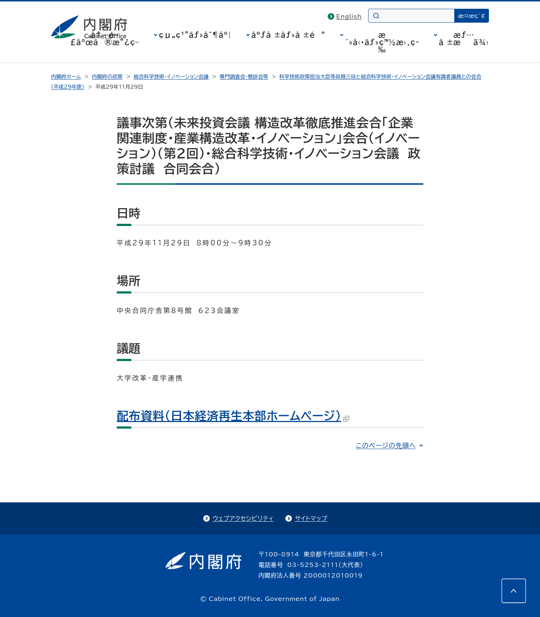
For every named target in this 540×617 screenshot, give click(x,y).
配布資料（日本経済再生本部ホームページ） (233, 416)
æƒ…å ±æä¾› (464, 38)
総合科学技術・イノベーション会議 (171, 76)
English (349, 16)
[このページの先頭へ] (513, 590)
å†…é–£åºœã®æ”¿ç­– (104, 38)
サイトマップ (311, 518)
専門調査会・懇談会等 (244, 76)
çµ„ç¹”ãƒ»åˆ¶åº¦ (195, 34)
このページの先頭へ (386, 445)
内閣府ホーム (66, 76)
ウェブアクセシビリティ (243, 518)
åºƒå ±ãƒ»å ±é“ (288, 34)
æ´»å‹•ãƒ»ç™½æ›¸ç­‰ (382, 42)
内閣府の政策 (107, 76)
